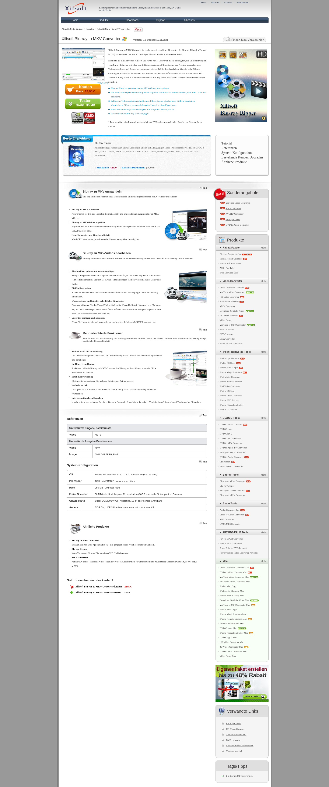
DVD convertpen (234, 740)
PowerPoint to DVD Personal (233, 548)
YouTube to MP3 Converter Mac (235, 605)
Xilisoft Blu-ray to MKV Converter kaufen (99, 586)
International (242, 2)
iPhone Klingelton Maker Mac (234, 633)
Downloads (132, 20)
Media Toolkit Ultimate (231, 258)
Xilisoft (79, 29)
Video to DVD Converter (231, 466)
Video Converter (232, 281)
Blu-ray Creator (80, 549)
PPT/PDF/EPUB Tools (236, 532)
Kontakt (228, 2)
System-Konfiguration (236, 152)
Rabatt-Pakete (231, 247)
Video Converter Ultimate (232, 287)
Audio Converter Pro (229, 510)
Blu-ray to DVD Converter (232, 490)
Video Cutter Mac (228, 656)
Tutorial (226, 143)
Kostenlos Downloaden (133, 167)
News (203, 2)
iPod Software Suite (229, 272)
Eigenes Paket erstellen (230, 254)
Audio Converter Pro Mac (232, 623)
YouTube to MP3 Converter (233, 324)
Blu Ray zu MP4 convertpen (239, 776)
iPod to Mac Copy (228, 609)
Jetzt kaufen (103, 167)
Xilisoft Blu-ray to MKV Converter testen (98, 592)
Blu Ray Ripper (103, 143)
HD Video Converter (229, 297)
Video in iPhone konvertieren (239, 745)
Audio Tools (230, 503)
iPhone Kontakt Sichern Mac (233, 619)
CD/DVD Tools (231, 417)
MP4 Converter (227, 329)
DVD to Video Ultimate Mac (233, 572)
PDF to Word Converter (231, 543)
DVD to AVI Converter (230, 438)
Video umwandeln (234, 751)
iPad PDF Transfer (228, 409)
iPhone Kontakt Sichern (231, 381)
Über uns (189, 20)
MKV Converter (80, 557)
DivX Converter (227, 338)
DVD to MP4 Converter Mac (233, 651)
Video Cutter (226, 320)
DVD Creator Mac (228, 628)
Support (160, 20)
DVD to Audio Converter (237, 224)
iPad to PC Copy (227, 363)
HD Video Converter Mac (232, 642)
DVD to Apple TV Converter (233, 447)
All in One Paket (227, 268)
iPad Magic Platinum (229, 358)
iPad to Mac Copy (228, 586)
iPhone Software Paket (230, 263)
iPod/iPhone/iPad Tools (237, 351)
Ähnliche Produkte (234, 162)
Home (74, 20)
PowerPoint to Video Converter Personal (239, 552)
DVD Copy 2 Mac (228, 637)
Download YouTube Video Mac (234, 600)
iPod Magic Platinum (230, 377)
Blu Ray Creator (233, 723)
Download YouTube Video (232, 311)
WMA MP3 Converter (230, 524)
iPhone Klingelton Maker (232, 405)
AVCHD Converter (235, 213)
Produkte (103, 20)
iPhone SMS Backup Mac (232, 595)
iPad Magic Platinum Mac (232, 591)
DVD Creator (226, 429)
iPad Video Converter (230, 386)
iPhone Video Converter (231, 395)
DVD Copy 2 (226, 433)
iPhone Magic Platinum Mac (233, 614)
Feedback (215, 2)
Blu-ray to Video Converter (85, 540)
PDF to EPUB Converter (231, 538)
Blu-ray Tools (231, 474)
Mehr (263, 247)
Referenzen (229, 148)
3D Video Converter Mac (231, 646)
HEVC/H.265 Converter (231, 343)
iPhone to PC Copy (229, 367)
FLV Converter (227, 334)
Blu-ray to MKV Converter (232, 452)
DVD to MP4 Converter (231, 443)
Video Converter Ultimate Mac (234, 567)
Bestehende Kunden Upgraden (242, 157)
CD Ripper (225, 461)
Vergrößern (102, 82)
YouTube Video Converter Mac (234, 577)
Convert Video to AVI (236, 734)
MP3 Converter (227, 519)
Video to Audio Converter (232, 514)
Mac (225, 561)
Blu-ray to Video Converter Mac (235, 581)
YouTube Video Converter (238, 202)
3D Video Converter (229, 301)
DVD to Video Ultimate (231, 424)
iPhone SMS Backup (229, 400)
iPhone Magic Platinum (231, 372)
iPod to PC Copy (227, 391)
